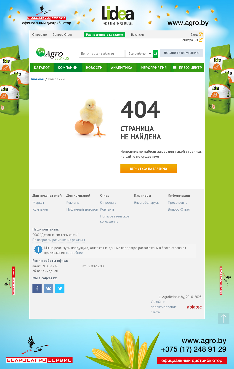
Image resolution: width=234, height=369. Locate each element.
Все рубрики (140, 54)
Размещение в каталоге (104, 35)
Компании (67, 67)
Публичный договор (82, 209)
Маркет (38, 202)
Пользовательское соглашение (115, 218)
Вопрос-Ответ (62, 35)
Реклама (73, 202)
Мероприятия (154, 67)
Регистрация (189, 40)
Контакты (107, 209)
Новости (94, 67)
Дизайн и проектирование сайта (164, 306)
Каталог (41, 67)
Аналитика (121, 67)
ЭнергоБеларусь (146, 202)
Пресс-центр (190, 67)
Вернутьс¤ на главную (148, 169)
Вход (194, 35)
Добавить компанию (181, 53)
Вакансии (137, 35)
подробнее (74, 252)
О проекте (39, 35)
